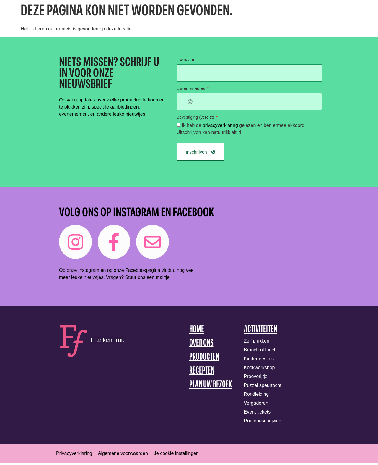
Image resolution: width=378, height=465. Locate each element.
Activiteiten (260, 331)
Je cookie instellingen (176, 455)
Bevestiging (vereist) (196, 117)
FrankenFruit (107, 342)
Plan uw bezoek (210, 387)
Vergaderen (256, 405)
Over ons (201, 345)
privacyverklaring (220, 125)
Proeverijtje (256, 378)
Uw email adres (191, 88)
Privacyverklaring (74, 455)
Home (196, 331)
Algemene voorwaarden (123, 455)
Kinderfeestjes (259, 360)
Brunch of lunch (260, 351)
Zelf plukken (256, 342)
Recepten (201, 373)
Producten (204, 359)
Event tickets (257, 413)
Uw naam (185, 60)
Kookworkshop (259, 369)
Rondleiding (256, 396)
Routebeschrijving (262, 422)
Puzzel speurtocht (262, 387)
